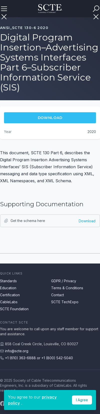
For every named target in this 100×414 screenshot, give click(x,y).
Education (8, 288)
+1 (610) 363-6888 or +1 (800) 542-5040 (39, 358)
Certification (10, 295)
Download (87, 221)
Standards (8, 281)
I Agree (82, 400)
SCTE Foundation (14, 309)
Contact (57, 295)
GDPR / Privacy (63, 281)
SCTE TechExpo (64, 302)
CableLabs (9, 302)
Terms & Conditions (67, 288)
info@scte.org (16, 351)
